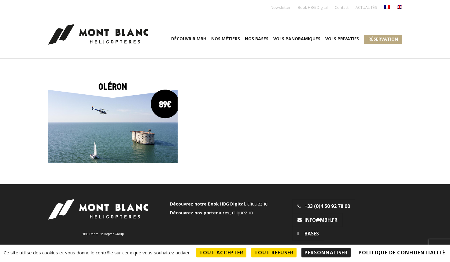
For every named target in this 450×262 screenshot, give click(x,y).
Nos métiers (225, 39)
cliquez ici (257, 204)
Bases (308, 234)
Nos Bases (256, 39)
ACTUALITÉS (366, 8)
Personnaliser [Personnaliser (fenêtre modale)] (326, 252)
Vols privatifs (342, 39)
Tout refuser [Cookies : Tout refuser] (273, 252)
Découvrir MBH (188, 39)
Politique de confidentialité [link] (402, 252)
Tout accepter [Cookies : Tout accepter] (221, 252)
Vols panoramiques (296, 39)
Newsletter (281, 8)
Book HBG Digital (313, 8)
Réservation (383, 39)
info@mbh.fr (317, 220)
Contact (342, 8)
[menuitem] (387, 7)
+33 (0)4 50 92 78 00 (323, 206)
